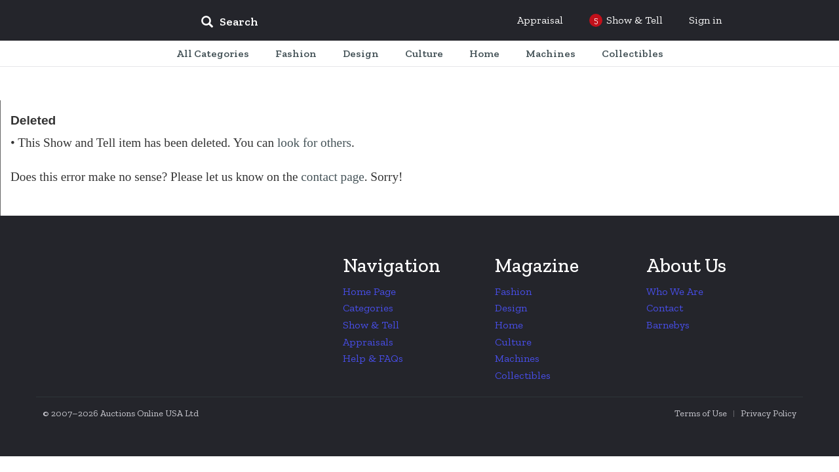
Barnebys (668, 325)
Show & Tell (371, 325)
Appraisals (368, 342)
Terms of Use (700, 413)
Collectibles (523, 375)
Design (511, 308)
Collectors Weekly (111, 21)
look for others (314, 142)
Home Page (369, 291)
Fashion (513, 291)
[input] (324, 23)
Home (509, 325)
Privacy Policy (768, 413)
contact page (332, 177)
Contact (664, 308)
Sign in (705, 20)
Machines (517, 358)
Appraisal (540, 20)
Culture (513, 342)
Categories (368, 308)
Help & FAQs (373, 358)
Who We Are (674, 291)
